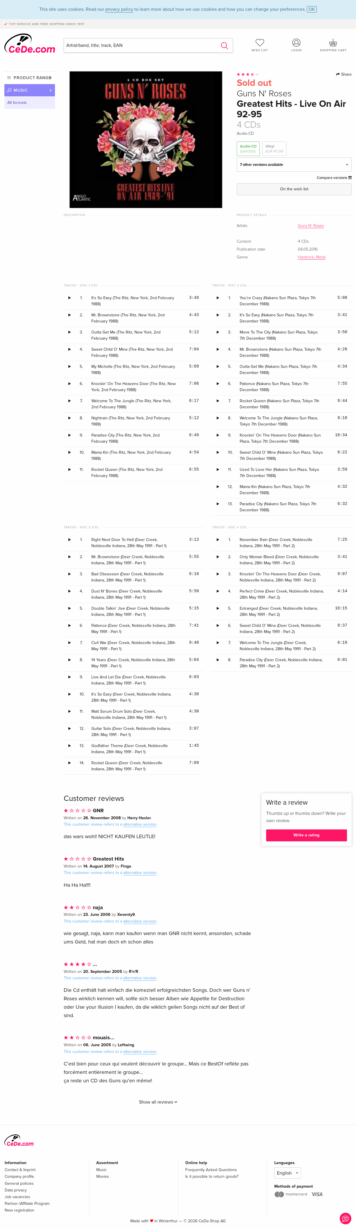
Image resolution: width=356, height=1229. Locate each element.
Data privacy (16, 1190)
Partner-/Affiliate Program (27, 1203)
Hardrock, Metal (311, 257)
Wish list (260, 45)
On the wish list (294, 189)
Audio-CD (248, 149)
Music (21, 90)
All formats (17, 102)
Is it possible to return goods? (211, 1176)
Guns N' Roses (311, 226)
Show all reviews (158, 1102)
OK (312, 9)
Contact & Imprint (20, 1169)
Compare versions (334, 177)
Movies (102, 1176)
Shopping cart (333, 45)
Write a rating (306, 835)
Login (296, 45)
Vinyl (274, 149)
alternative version (139, 824)
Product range (32, 77)
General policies (19, 1183)
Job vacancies (17, 1196)
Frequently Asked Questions (211, 1169)
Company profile (19, 1176)
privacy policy (119, 9)
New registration (19, 1210)
